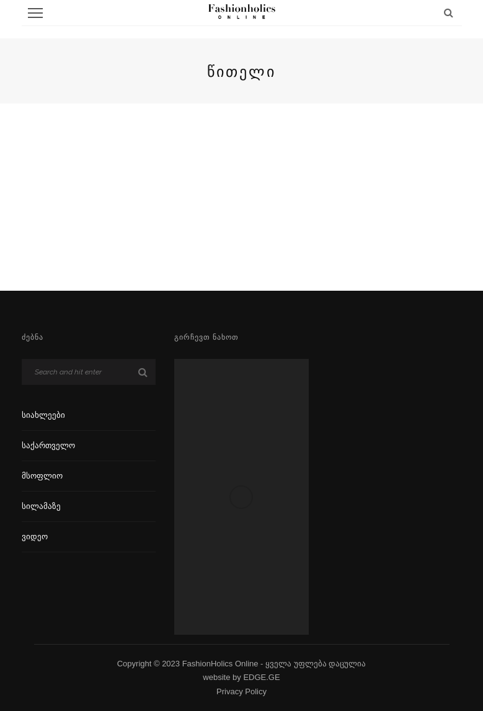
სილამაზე (41, 506)
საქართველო (48, 445)
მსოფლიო (42, 475)
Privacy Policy (241, 691)
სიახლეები (43, 415)
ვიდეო (35, 536)
